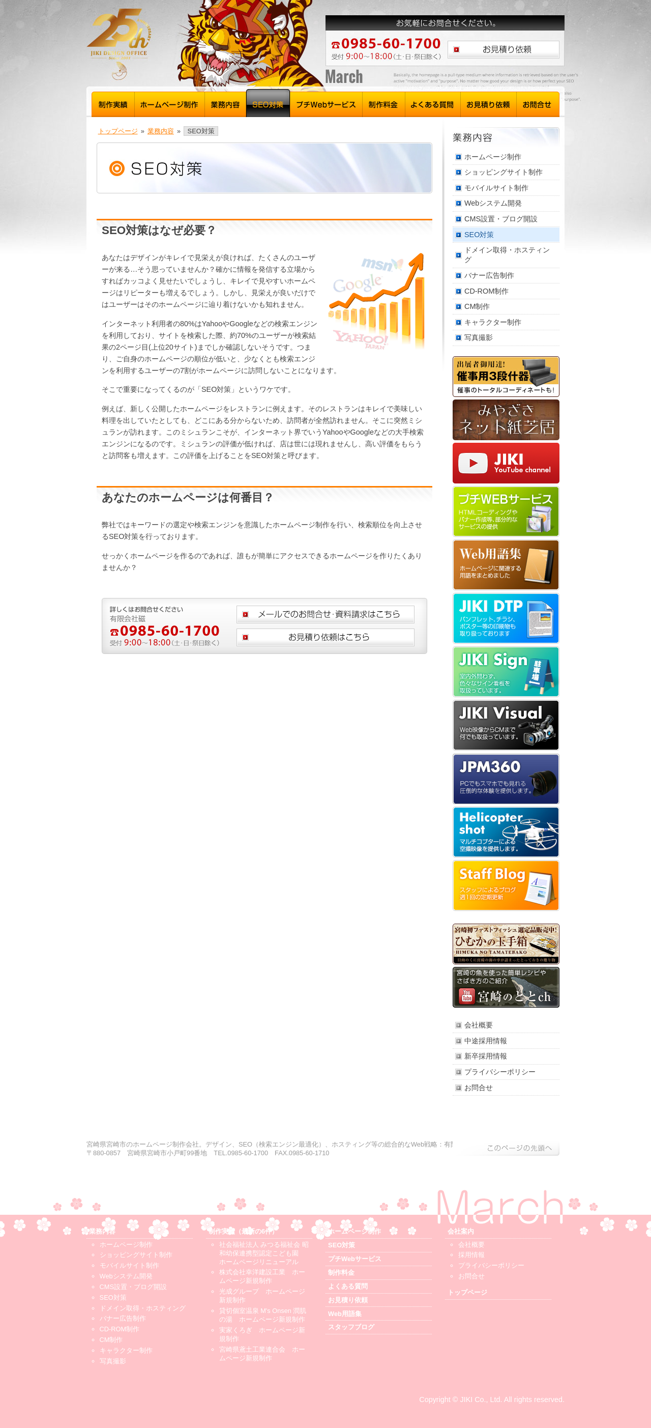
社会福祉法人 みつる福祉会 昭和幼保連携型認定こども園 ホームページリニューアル (264, 1253)
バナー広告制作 (489, 275)
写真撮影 (478, 337)
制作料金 (384, 103)
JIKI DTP (506, 618)
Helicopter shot (506, 832)
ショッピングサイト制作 (503, 172)
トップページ (118, 131)
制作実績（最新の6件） (243, 1231)
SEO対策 (268, 103)
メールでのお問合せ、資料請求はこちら (325, 614)
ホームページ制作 (170, 103)
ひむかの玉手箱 (506, 944)
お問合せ (538, 103)
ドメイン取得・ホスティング (507, 255)
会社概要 (478, 1025)
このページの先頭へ (506, 1148)
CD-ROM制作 (486, 291)
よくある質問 (433, 103)
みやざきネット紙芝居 (506, 419)
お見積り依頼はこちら (503, 50)
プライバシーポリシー (500, 1072)
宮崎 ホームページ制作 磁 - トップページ (183, 44)
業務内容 (225, 103)
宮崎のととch (506, 987)
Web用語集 (506, 564)
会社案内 (461, 1231)
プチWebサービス (326, 103)
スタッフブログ (506, 885)
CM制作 (477, 306)
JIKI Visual (506, 725)
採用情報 (471, 1255)
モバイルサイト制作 (496, 188)
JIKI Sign (506, 671)
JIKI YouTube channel (506, 463)
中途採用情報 (485, 1041)
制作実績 (113, 103)
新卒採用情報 (485, 1056)
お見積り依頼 (489, 103)
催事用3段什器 (506, 376)
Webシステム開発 (493, 203)
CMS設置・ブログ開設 (501, 219)
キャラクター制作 (492, 322)
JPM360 (506, 778)
